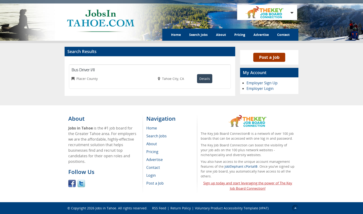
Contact (283, 34)
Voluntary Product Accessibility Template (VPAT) (232, 208)
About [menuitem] (151, 143)
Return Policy (180, 208)
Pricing (239, 34)
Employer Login (260, 88)
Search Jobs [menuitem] (156, 135)
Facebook (72, 183)
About (221, 34)
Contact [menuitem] (153, 167)
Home (176, 34)
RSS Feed (159, 208)
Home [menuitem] (151, 128)
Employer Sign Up (262, 82)
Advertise (261, 34)
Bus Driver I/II (83, 69)
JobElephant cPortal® (241, 166)
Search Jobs (198, 34)
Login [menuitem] (151, 175)
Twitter (81, 183)
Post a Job (269, 57)
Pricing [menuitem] (152, 151)
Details (204, 78)
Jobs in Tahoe (105, 208)
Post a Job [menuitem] (155, 183)
